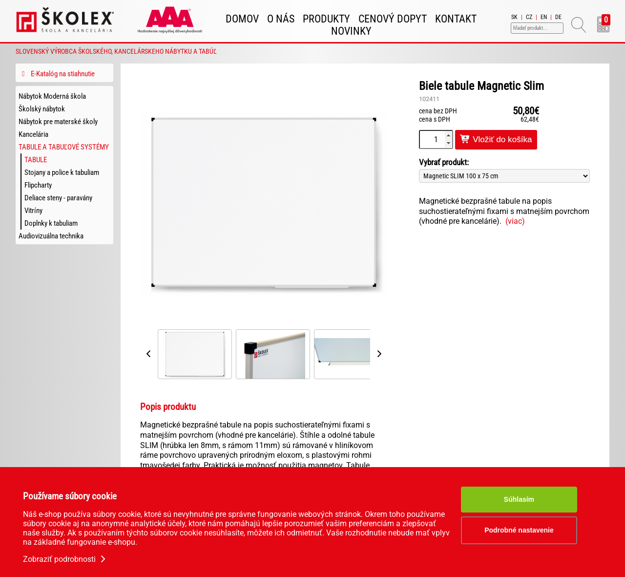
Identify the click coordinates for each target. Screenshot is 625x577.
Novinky (351, 31)
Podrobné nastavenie (519, 530)
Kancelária (33, 134)
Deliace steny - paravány (58, 197)
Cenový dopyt (392, 19)
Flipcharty (38, 185)
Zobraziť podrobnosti (65, 559)
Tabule (35, 159)
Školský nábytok (42, 109)
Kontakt (456, 19)
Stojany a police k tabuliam (61, 172)
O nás (280, 19)
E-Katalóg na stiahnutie (57, 73)
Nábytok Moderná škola (52, 96)
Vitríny (33, 210)
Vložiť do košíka (496, 139)
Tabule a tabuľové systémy (64, 147)
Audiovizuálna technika (51, 236)
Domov (242, 19)
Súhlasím (519, 499)
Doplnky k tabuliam (51, 223)
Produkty (326, 19)
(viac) (515, 221)
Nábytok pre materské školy (58, 121)
